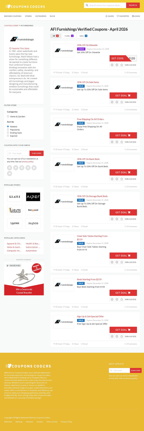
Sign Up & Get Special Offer (90, 316)
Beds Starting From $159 (89, 279)
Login (136, 16)
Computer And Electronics (14, 250)
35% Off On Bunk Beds (88, 159)
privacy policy (27, 161)
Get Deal (122, 95)
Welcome (8, 422)
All (56, 36)
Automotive (31, 250)
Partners (29, 422)
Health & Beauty (33, 243)
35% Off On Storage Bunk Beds (92, 196)
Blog (52, 16)
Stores (28, 16)
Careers (40, 422)
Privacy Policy (66, 422)
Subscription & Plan (33, 247)
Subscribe (36, 153)
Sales (83, 36)
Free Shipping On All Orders (90, 119)
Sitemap (18, 422)
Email (84, 72)
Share (75, 72)
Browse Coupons (12, 16)
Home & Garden (14, 247)
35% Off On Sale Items (88, 82)
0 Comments (131, 72)
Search (133, 5)
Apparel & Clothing (14, 243)
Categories (40, 16)
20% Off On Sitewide (87, 45)
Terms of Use (51, 422)
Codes (69, 36)
